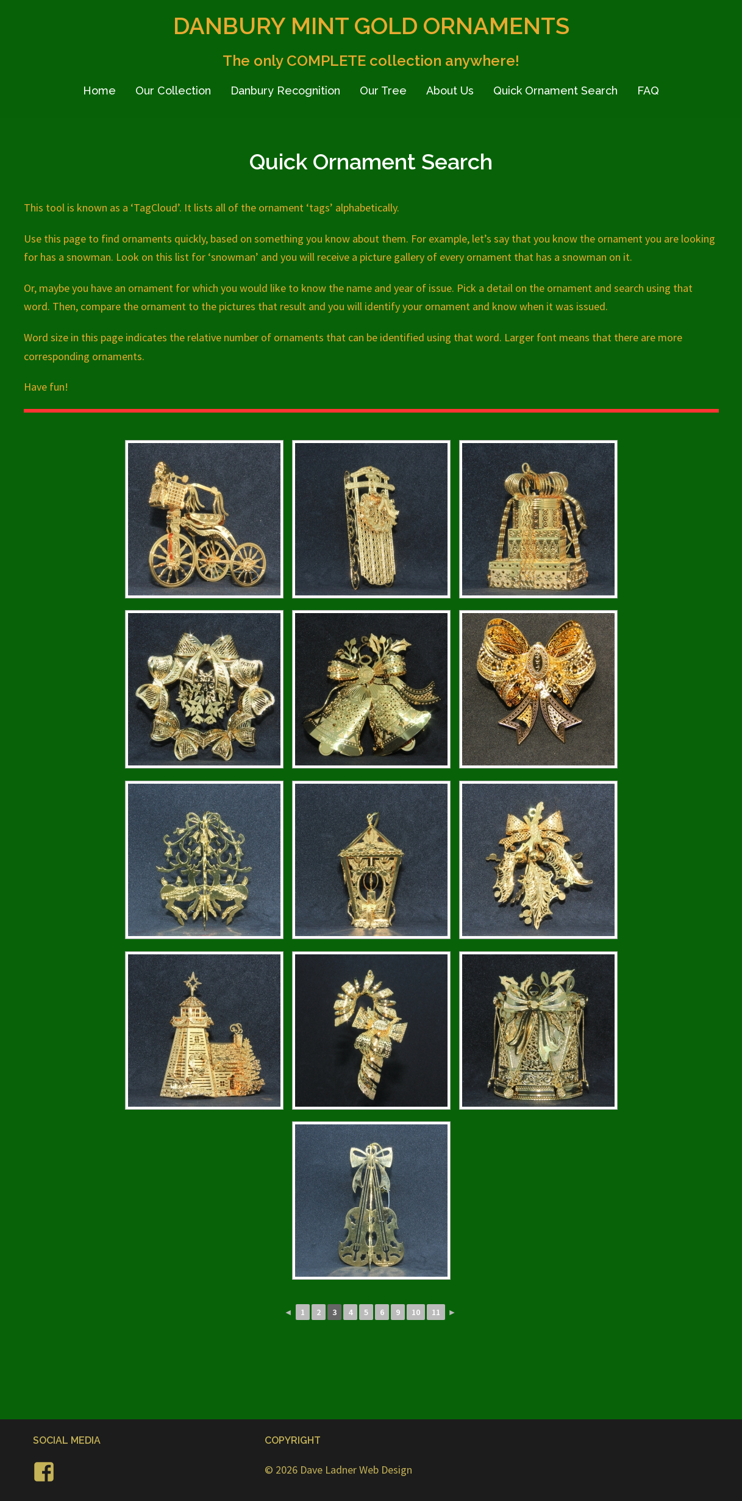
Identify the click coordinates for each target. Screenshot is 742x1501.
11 (436, 1312)
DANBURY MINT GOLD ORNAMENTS (371, 26)
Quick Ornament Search (555, 90)
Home (99, 90)
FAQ (648, 90)
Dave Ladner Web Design (356, 1470)
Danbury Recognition (285, 90)
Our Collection (173, 90)
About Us (450, 90)
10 (416, 1312)
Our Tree (383, 90)
